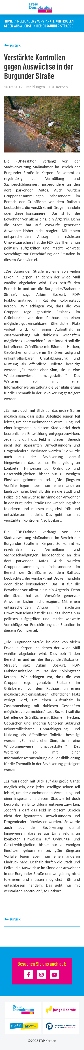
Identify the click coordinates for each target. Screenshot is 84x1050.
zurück (15, 45)
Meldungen (25, 20)
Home (9, 20)
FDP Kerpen (47, 1041)
